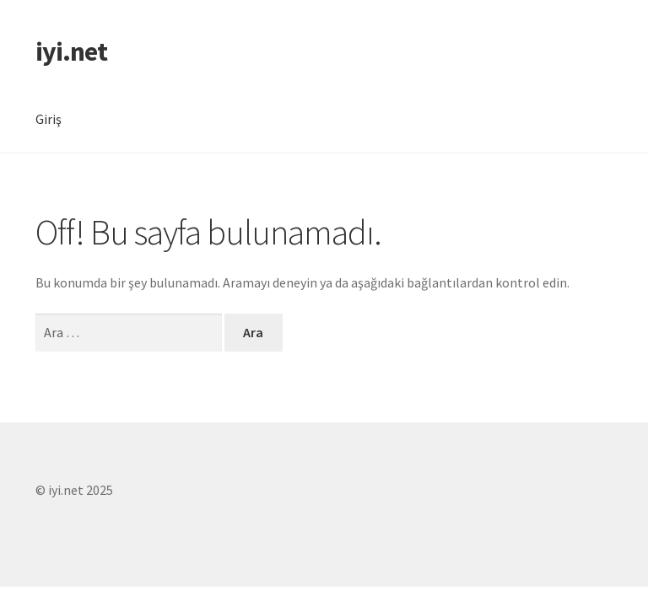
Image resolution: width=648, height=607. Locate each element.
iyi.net (71, 51)
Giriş (48, 118)
